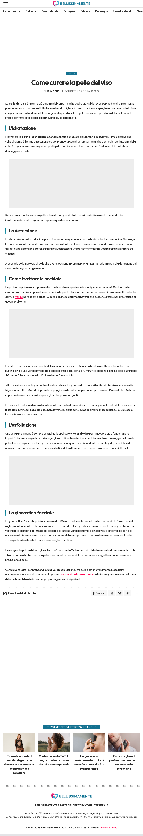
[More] (135, 594)
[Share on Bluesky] (118, 594)
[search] (137, 4)
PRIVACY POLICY (110, 829)
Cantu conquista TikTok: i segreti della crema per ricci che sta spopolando (54, 762)
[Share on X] (110, 594)
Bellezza (71, 74)
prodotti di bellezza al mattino (77, 575)
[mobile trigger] (6, 3)
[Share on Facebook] (96, 594)
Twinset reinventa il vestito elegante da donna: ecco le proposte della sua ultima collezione (19, 766)
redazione (53, 92)
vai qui (19, 298)
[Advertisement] (71, 42)
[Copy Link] (126, 594)
